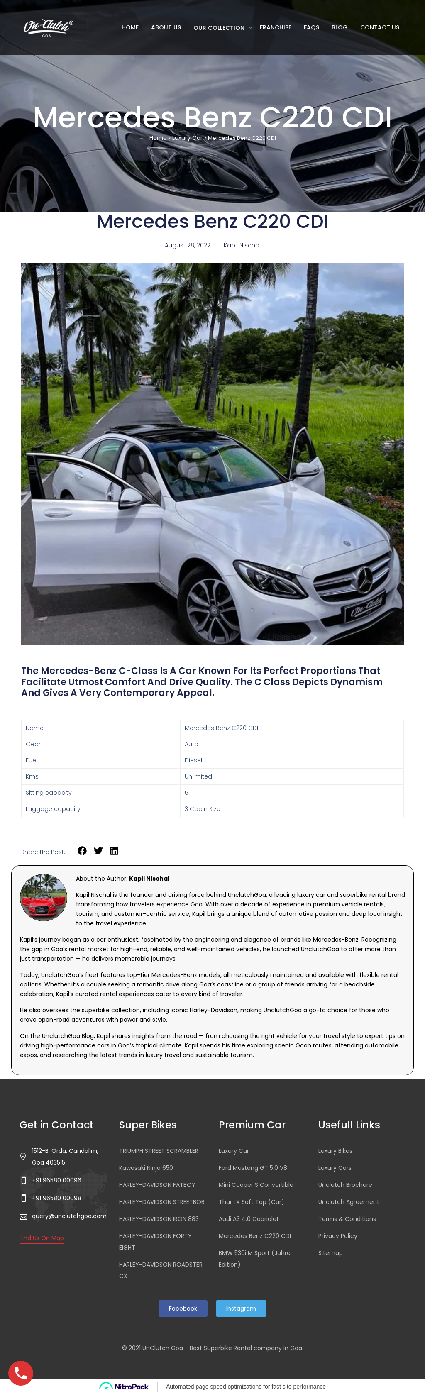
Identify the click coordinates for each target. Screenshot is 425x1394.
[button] (82, 851)
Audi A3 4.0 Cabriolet (249, 1219)
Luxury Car (187, 138)
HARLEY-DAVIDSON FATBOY (157, 1185)
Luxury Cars (335, 1168)
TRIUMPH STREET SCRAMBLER (158, 1151)
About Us (166, 27)
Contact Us (379, 27)
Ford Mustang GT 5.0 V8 (253, 1168)
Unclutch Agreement (348, 1202)
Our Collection (219, 28)
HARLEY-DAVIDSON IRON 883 (159, 1219)
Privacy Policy (337, 1236)
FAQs (311, 27)
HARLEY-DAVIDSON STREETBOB (162, 1202)
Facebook (183, 1308)
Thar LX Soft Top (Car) (251, 1202)
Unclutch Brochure (345, 1185)
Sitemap (330, 1253)
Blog (340, 27)
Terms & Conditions (347, 1219)
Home (130, 27)
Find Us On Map (42, 1238)
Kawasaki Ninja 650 (146, 1168)
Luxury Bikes (335, 1151)
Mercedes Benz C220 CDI (255, 1236)
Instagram (241, 1308)
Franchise (275, 27)
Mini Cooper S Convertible (256, 1185)
